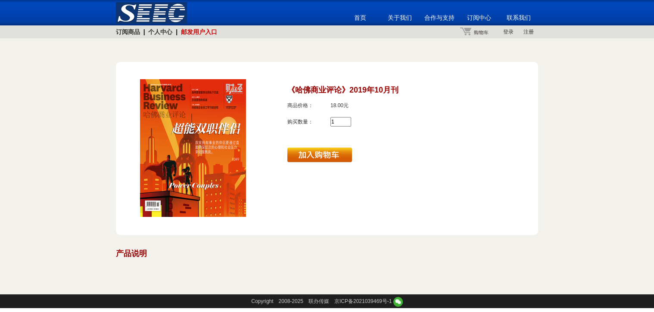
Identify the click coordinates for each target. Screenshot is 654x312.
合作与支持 (439, 17)
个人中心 (160, 31)
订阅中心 (479, 17)
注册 (528, 32)
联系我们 (519, 17)
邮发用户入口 (199, 31)
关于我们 (400, 17)
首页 (360, 17)
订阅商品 (128, 31)
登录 (508, 32)
